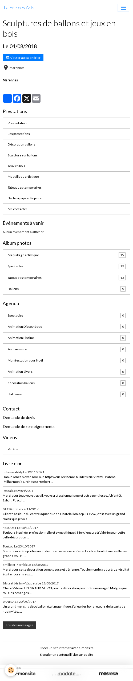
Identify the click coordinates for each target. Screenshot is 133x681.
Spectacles (67, 266)
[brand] (19, 7)
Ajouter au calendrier (23, 58)
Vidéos (13, 449)
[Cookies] (11, 670)
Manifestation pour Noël (67, 360)
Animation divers (67, 371)
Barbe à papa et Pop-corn (25, 198)
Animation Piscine (67, 337)
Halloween (67, 394)
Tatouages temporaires (25, 187)
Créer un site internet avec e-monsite (66, 648)
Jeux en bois (16, 166)
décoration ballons (67, 383)
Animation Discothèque (67, 326)
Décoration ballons (21, 144)
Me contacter (17, 209)
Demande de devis (19, 417)
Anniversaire (67, 349)
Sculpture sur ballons (23, 155)
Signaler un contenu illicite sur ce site (66, 655)
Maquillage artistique (23, 176)
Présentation (17, 123)
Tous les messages (19, 625)
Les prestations (19, 134)
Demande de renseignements (29, 426)
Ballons (67, 289)
